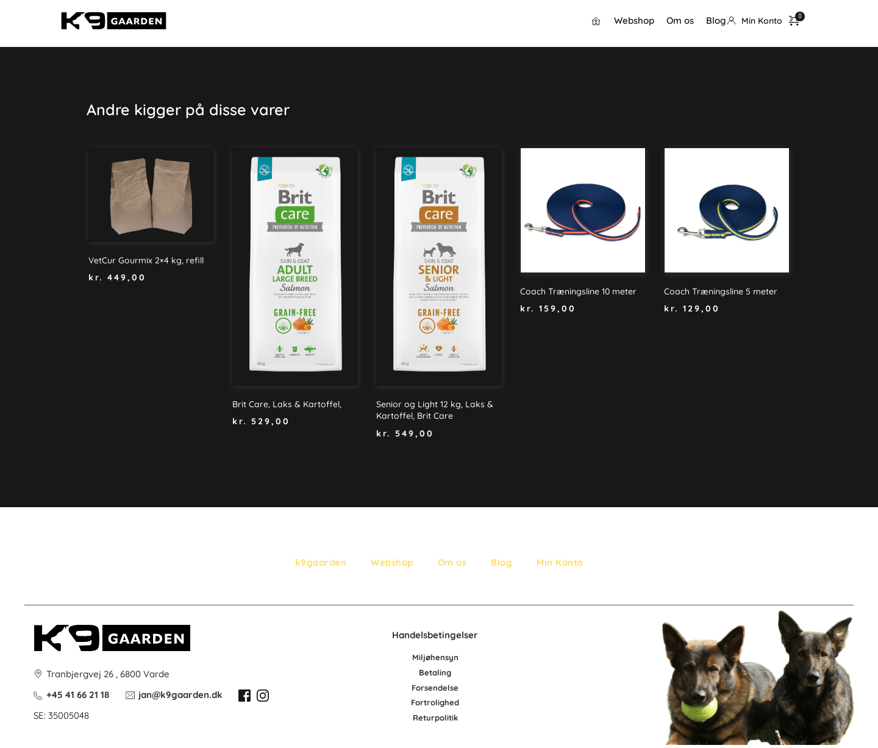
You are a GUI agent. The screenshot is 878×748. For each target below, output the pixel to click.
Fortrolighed (435, 702)
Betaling (435, 672)
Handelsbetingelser (435, 635)
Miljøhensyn (435, 657)
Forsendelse (435, 688)
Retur (424, 717)
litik (451, 717)
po (439, 717)
